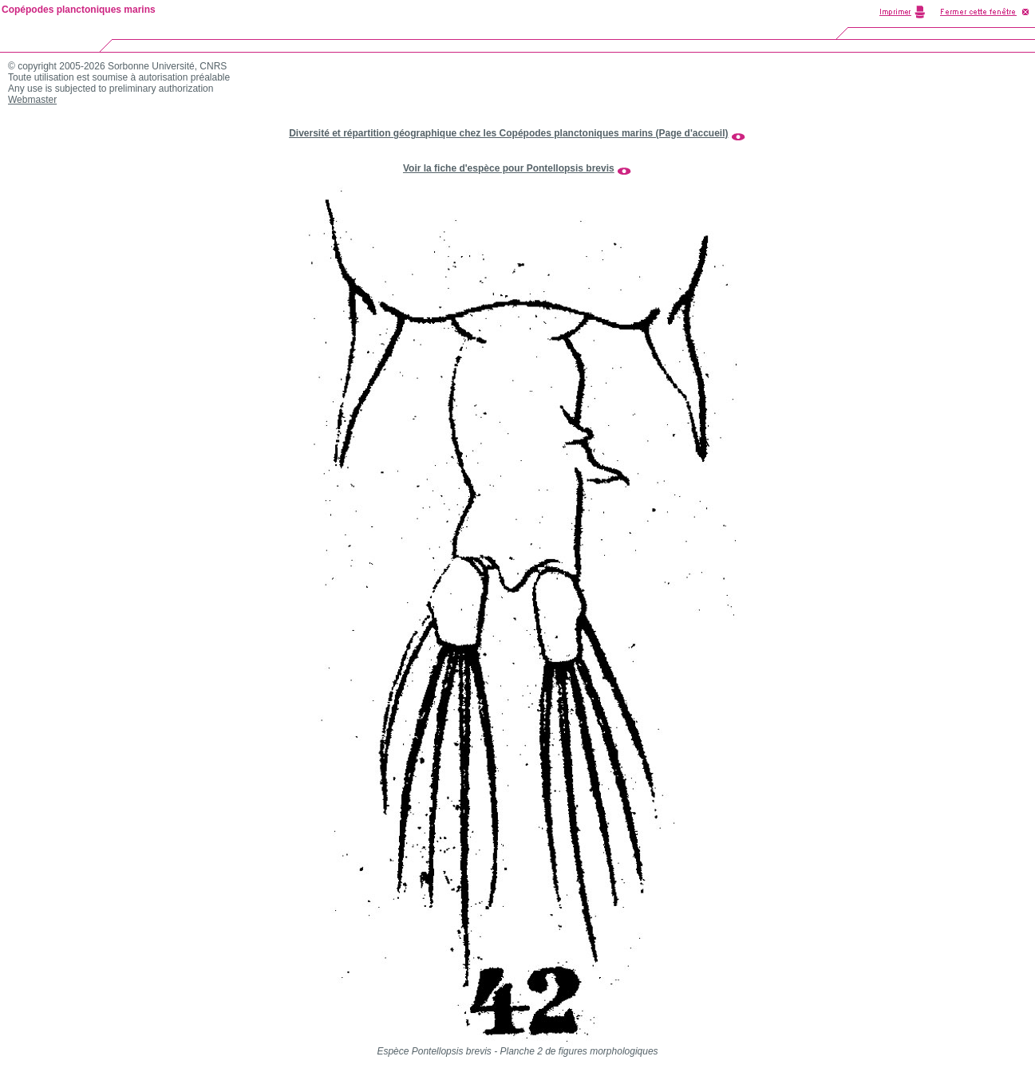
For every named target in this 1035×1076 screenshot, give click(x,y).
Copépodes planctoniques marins (79, 9)
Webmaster (32, 99)
